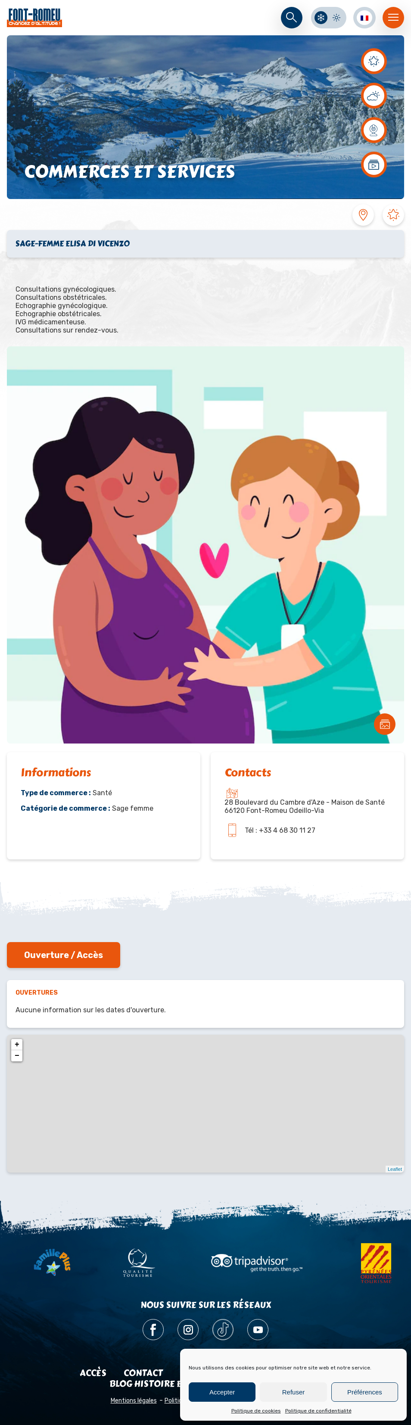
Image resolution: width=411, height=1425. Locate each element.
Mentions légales (134, 1400)
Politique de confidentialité (318, 1411)
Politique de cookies (256, 1411)
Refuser (293, 1392)
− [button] (17, 1056)
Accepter (222, 1392)
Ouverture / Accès (63, 955)
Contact (143, 1373)
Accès (93, 1373)
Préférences (364, 1392)
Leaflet (395, 1169)
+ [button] (17, 1044)
